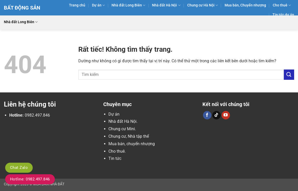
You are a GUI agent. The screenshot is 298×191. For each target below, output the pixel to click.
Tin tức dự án (283, 15)
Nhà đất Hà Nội (166, 5)
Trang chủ (77, 5)
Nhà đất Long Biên (128, 5)
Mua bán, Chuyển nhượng (245, 5)
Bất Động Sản (22, 7)
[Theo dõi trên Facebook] (207, 115)
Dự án (98, 5)
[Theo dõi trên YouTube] (226, 115)
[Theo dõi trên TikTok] (216, 115)
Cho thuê (282, 5)
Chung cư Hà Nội (202, 5)
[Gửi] (289, 75)
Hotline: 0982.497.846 (30, 179)
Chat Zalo (19, 167)
